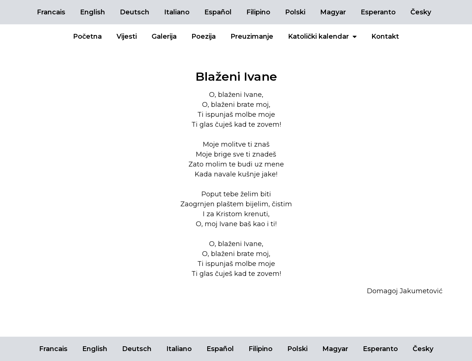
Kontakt (385, 36)
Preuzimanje (251, 36)
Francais (51, 12)
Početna (87, 36)
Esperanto (378, 12)
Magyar (333, 12)
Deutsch (134, 12)
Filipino (258, 12)
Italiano (177, 12)
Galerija (164, 36)
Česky (420, 12)
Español (218, 12)
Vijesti (127, 36)
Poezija (203, 36)
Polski (295, 12)
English (92, 12)
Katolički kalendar (322, 36)
